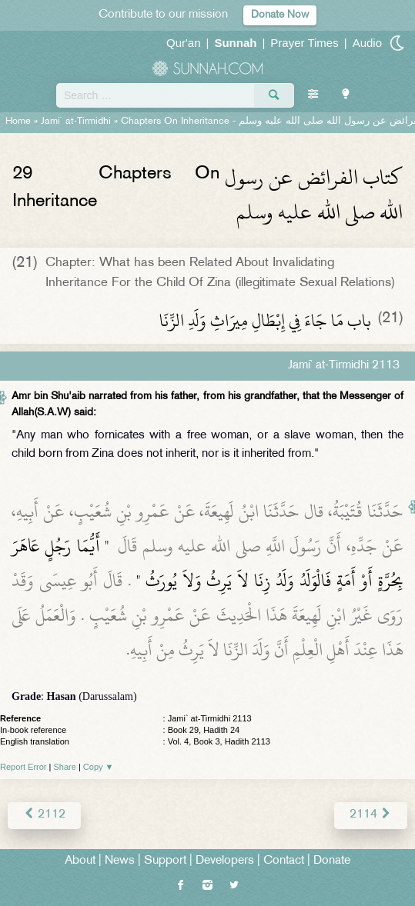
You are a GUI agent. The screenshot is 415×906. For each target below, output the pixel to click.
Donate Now (280, 15)
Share (65, 766)
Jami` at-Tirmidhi (76, 121)
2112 (44, 815)
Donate (331, 861)
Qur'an (183, 42)
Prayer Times (304, 42)
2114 (371, 815)
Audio (367, 42)
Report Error (23, 766)
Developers (225, 861)
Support (165, 861)
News (120, 861)
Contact (283, 861)
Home (18, 121)
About (80, 861)
